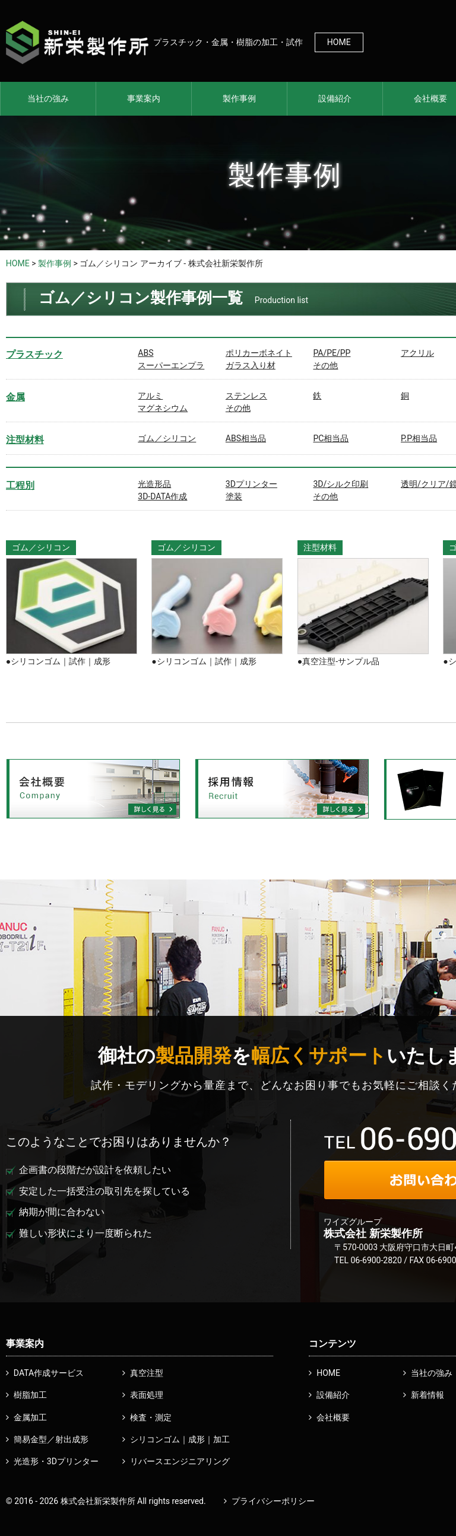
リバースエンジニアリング (180, 1461)
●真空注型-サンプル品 (338, 661)
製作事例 (239, 98)
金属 (15, 397)
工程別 (20, 485)
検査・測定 (151, 1417)
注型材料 (25, 439)
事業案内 (143, 98)
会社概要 (333, 1417)
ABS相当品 (246, 438)
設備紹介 (335, 98)
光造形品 (154, 484)
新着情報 (427, 1395)
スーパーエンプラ (171, 365)
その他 (325, 365)
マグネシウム (163, 408)
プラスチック (34, 354)
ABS (145, 353)
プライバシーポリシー (273, 1501)
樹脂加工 (30, 1395)
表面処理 (146, 1395)
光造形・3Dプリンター (56, 1461)
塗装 (234, 496)
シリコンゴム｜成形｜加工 (180, 1439)
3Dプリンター (251, 484)
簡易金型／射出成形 (51, 1439)
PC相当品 (331, 438)
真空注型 (146, 1373)
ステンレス (246, 395)
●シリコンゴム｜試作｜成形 (58, 661)
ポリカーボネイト (259, 353)
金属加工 (30, 1417)
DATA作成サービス (49, 1373)
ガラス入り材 (251, 365)
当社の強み (48, 98)
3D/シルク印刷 (340, 484)
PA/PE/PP (331, 353)
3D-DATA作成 (162, 496)
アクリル (417, 353)
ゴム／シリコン (167, 438)
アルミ (150, 395)
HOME (339, 42)
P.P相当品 (419, 438)
